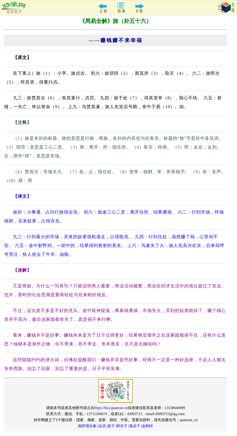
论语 (102, 426)
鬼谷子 (134, 426)
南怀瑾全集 (87, 426)
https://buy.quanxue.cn (111, 408)
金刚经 (147, 426)
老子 (111, 426)
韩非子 (122, 426)
